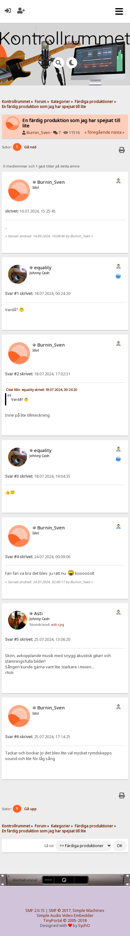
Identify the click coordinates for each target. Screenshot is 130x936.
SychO (84, 925)
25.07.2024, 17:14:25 (37, 736)
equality (43, 267)
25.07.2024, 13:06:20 (37, 639)
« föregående (97, 132)
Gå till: (49, 846)
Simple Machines (88, 910)
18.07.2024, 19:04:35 (37, 476)
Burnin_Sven (38, 132)
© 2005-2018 (75, 920)
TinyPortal (52, 920)
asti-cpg (57, 624)
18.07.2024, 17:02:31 (37, 374)
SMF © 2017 (60, 910)
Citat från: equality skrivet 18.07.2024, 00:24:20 (41, 390)
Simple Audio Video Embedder (65, 915)
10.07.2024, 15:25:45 (30, 211)
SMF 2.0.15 (35, 910)
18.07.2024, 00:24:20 (37, 293)
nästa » (117, 132)
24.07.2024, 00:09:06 (37, 556)
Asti (38, 613)
